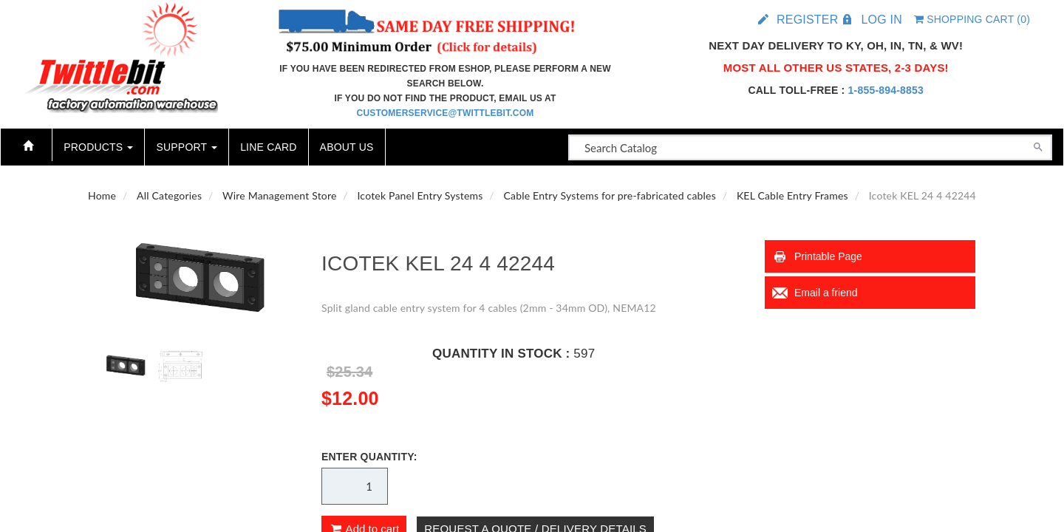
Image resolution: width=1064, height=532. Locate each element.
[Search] (1038, 145)
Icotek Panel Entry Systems (419, 195)
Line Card (268, 147)
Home (102, 195)
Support (186, 147)
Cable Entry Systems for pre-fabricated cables (609, 195)
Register (807, 19)
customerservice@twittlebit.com (445, 113)
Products (98, 147)
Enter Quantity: (369, 457)
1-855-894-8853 (886, 90)
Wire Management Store (279, 195)
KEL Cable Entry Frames (792, 195)
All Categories (169, 195)
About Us (347, 147)
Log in (881, 19)
